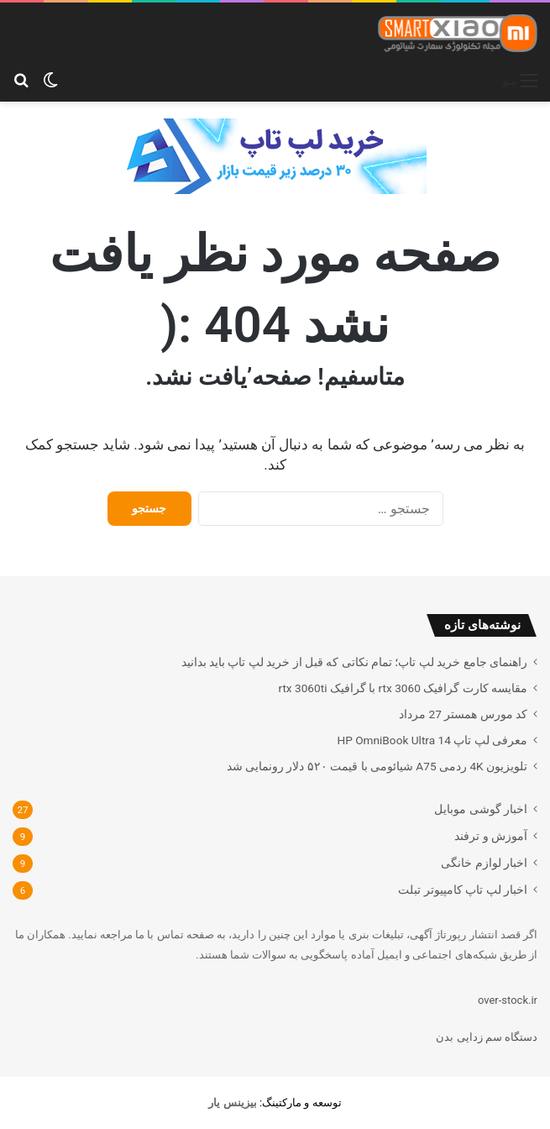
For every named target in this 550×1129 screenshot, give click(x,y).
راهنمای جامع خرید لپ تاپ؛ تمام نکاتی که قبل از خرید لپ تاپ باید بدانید (354, 662)
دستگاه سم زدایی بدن (486, 1037)
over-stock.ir (507, 1000)
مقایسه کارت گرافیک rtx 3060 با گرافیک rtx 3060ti (402, 688)
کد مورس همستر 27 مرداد (463, 714)
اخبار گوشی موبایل (480, 809)
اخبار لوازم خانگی (484, 862)
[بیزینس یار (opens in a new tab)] (232, 1102)
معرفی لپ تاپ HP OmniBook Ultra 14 (432, 740)
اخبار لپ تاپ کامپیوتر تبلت (462, 889)
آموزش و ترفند (490, 836)
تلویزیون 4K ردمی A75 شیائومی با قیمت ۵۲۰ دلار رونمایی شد (377, 766)
